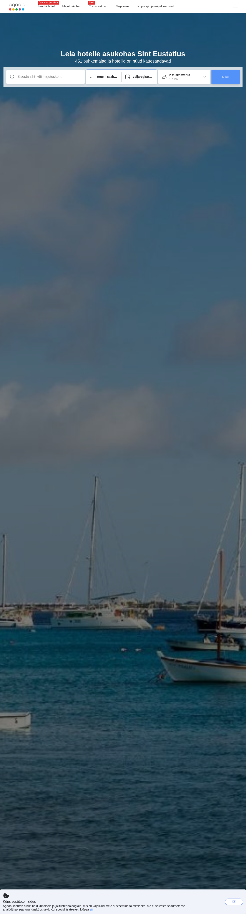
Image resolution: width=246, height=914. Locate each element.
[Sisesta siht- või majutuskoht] (49, 77)
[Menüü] (181, 6)
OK (234, 901)
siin (92, 909)
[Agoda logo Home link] (17, 7)
